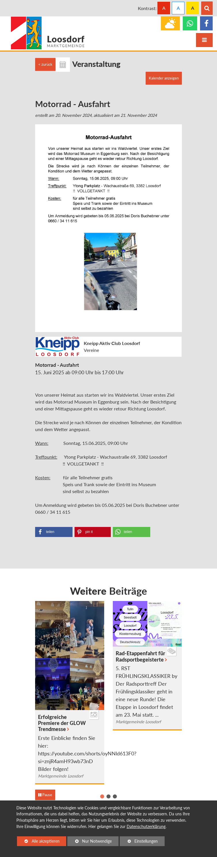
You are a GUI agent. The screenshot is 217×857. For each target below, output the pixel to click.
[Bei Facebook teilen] (54, 532)
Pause (45, 794)
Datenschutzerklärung (146, 826)
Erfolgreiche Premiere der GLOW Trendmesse (62, 723)
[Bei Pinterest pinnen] (93, 532)
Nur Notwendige (89, 842)
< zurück (45, 64)
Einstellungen (139, 842)
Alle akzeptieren (38, 841)
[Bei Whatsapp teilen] (131, 532)
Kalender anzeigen (164, 78)
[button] (102, 796)
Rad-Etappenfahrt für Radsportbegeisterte (140, 656)
